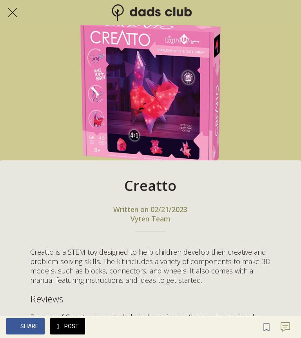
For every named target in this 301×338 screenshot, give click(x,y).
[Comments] (285, 327)
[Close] (12, 12)
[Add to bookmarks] (266, 327)
